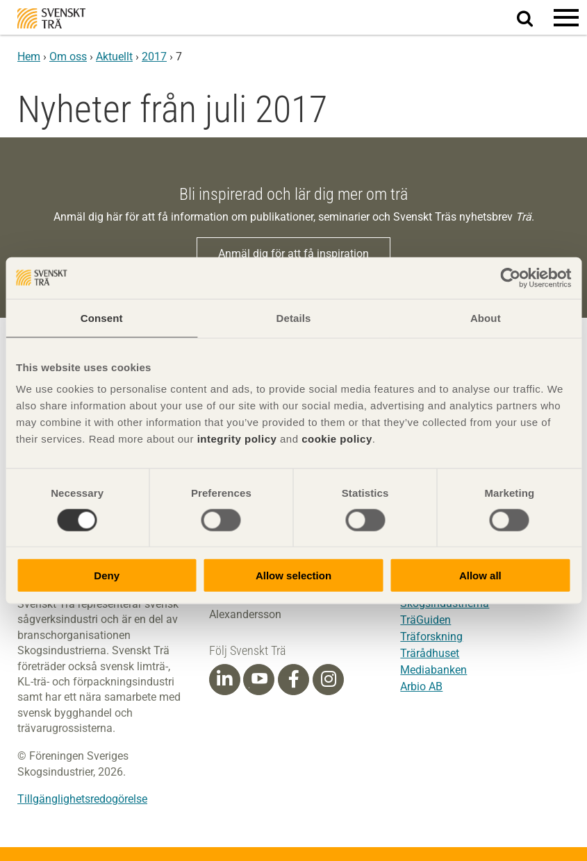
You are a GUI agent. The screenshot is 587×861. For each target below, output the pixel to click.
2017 (154, 56)
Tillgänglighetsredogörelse (82, 798)
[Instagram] (328, 679)
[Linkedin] (224, 679)
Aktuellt (114, 56)
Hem (28, 56)
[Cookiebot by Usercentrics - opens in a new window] (510, 277)
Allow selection (293, 575)
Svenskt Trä (51, 18)
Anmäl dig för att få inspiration (293, 253)
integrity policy (237, 439)
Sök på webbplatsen (533, 18)
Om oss (68, 56)
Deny (106, 575)
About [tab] (485, 317)
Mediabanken (433, 669)
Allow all (480, 575)
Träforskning (431, 636)
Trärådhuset (429, 653)
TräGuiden (425, 619)
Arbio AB (421, 686)
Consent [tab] (102, 317)
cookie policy (336, 439)
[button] (566, 17)
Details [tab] (293, 317)
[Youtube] (259, 679)
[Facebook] (293, 679)
